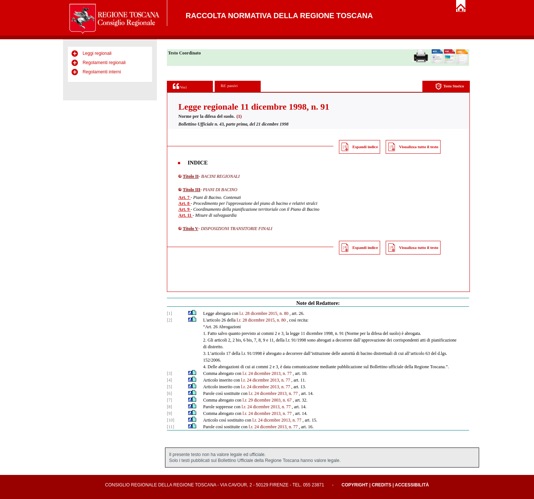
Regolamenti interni (102, 71)
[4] (169, 380)
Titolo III (191, 189)
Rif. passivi (229, 86)
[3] (169, 373)
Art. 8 (184, 203)
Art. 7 (184, 197)
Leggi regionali (97, 53)
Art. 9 (184, 209)
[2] (169, 320)
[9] (169, 413)
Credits (381, 485)
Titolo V (190, 228)
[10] (170, 420)
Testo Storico (449, 86)
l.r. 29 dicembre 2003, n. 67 (267, 400)
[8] (169, 406)
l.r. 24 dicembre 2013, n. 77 (267, 373)
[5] (169, 386)
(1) (239, 116)
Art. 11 (185, 215)
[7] (169, 400)
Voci (180, 86)
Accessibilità (412, 485)
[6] (169, 393)
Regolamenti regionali (104, 62)
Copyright (355, 485)
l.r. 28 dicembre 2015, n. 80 (263, 313)
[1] (169, 313)
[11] (170, 426)
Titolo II (191, 176)
